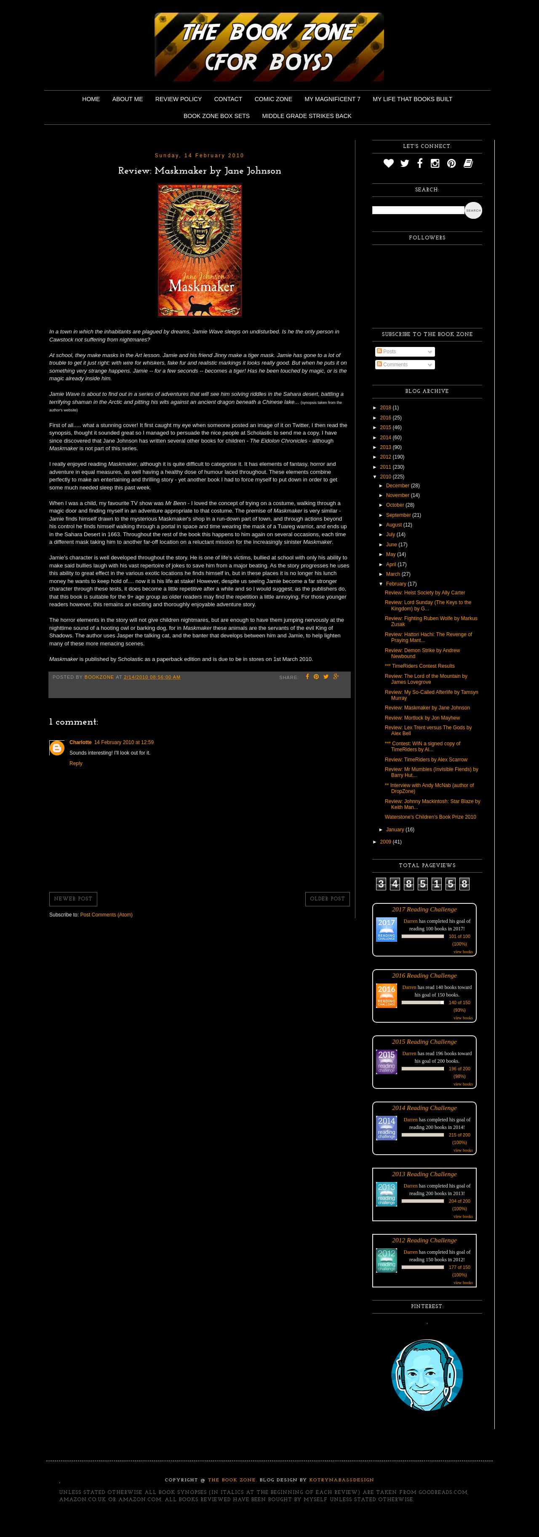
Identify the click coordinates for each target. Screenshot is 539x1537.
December (398, 486)
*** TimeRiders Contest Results (420, 666)
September (399, 515)
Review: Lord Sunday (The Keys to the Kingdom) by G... (428, 605)
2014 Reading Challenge (424, 1107)
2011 (386, 467)
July (391, 534)
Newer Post (73, 899)
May (391, 554)
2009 (386, 842)
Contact (228, 99)
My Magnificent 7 (332, 99)
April (392, 564)
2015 (386, 427)
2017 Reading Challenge (424, 909)
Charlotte (80, 742)
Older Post (327, 899)
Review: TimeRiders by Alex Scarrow (426, 760)
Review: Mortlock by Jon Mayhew (422, 718)
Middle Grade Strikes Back (307, 116)
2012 (386, 457)
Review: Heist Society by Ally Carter (425, 593)
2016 (386, 418)
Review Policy (178, 99)
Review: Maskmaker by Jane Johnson (427, 708)
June (392, 545)
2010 (386, 477)
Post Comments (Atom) (106, 915)
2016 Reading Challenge (424, 975)
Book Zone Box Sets (217, 116)
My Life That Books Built (412, 99)
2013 (386, 447)
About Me (127, 99)
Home (91, 99)
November (398, 495)
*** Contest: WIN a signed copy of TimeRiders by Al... (422, 746)
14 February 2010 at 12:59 (124, 742)
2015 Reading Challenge (424, 1041)
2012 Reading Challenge (424, 1240)
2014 (386, 438)
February (397, 584)
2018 (386, 408)
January (396, 830)
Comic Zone (273, 99)
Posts (386, 352)
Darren (411, 921)
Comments (392, 365)
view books (463, 951)
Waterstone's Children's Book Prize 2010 (430, 817)
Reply (76, 763)
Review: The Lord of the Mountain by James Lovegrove (426, 679)
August (394, 525)
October (396, 505)
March (394, 574)
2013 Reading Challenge (424, 1173)
